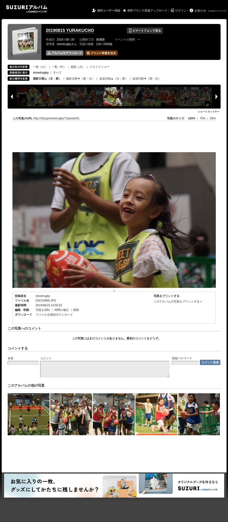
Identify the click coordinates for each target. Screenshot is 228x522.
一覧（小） (40, 67)
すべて (57, 72)
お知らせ (200, 10)
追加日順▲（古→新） (113, 78)
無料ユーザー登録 (108, 10)
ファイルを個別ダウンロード (54, 314)
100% (191, 118)
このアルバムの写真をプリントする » (178, 301)
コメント (46, 358)
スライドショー (99, 67)
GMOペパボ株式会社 (217, 11)
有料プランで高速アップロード (147, 10)
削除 (76, 310)
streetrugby (43, 296)
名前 (10, 358)
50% (213, 118)
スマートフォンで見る (145, 31)
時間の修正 (62, 310)
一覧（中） (59, 67)
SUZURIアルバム (27, 9)
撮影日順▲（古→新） (47, 78)
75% (203, 118)
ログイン (181, 10)
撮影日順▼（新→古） (80, 78)
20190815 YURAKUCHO (70, 30)
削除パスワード (182, 358)
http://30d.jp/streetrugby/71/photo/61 (56, 118)
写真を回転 (43, 310)
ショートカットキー (208, 111)
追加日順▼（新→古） (146, 78)
